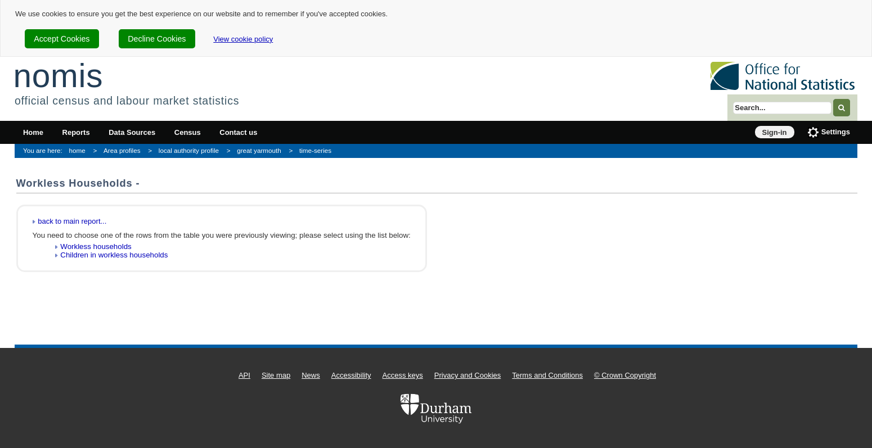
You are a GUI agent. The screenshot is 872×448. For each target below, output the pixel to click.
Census (187, 132)
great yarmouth (259, 150)
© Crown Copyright (625, 375)
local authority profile (189, 150)
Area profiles (122, 150)
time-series (315, 150)
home (77, 150)
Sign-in (774, 132)
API (244, 375)
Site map (276, 375)
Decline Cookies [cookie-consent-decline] (157, 38)
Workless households (95, 246)
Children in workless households (114, 255)
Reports (76, 132)
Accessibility (351, 375)
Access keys (403, 375)
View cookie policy (243, 39)
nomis (58, 75)
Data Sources (132, 132)
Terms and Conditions (547, 375)
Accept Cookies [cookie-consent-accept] (61, 38)
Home (33, 132)
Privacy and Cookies (467, 375)
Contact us (238, 132)
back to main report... (72, 221)
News (311, 375)
